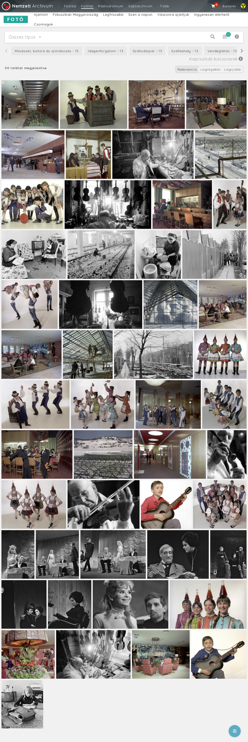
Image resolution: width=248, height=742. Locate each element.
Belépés (229, 6)
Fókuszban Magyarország (75, 14)
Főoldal (70, 6)
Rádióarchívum (111, 6)
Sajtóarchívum (140, 6)
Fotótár (87, 6)
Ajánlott (41, 14)
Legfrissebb (113, 14)
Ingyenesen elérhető (211, 14)
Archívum (27, 5)
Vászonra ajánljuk (173, 14)
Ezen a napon (141, 14)
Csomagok (43, 24)
